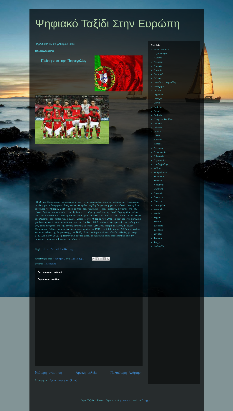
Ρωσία (157, 213)
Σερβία (157, 217)
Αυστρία (158, 70)
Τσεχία (157, 242)
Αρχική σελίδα (86, 373)
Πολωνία (158, 201)
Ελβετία (158, 107)
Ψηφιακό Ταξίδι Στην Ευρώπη (107, 23)
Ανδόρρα (158, 62)
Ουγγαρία (158, 193)
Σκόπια (157, 222)
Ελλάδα (157, 111)
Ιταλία (157, 135)
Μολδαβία (159, 176)
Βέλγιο (157, 78)
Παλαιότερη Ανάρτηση (126, 373)
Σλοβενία (158, 230)
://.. (58, 249)
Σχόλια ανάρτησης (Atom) (63, 380)
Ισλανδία (158, 127)
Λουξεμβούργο (161, 164)
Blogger (146, 400)
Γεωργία (158, 99)
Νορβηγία (158, 185)
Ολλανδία (158, 189)
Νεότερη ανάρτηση (48, 373)
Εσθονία (158, 115)
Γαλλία (157, 90)
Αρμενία (158, 66)
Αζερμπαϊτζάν (160, 53)
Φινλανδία (159, 246)
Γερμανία (158, 94)
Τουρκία (158, 238)
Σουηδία (158, 234)
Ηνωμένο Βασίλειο (163, 119)
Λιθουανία (159, 156)
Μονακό (158, 181)
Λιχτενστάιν (160, 160)
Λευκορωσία (160, 152)
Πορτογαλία (50, 264)
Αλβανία (158, 58)
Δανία (157, 103)
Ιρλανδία (158, 123)
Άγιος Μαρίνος (161, 49)
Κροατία (158, 140)
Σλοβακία (158, 226)
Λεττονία (158, 148)
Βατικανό (158, 74)
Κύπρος (157, 144)
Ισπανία (157, 131)
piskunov (125, 400)
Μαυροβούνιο (160, 172)
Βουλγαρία (159, 86)
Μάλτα (157, 168)
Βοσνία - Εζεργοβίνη (165, 82)
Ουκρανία (158, 197)
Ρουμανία (158, 209)
